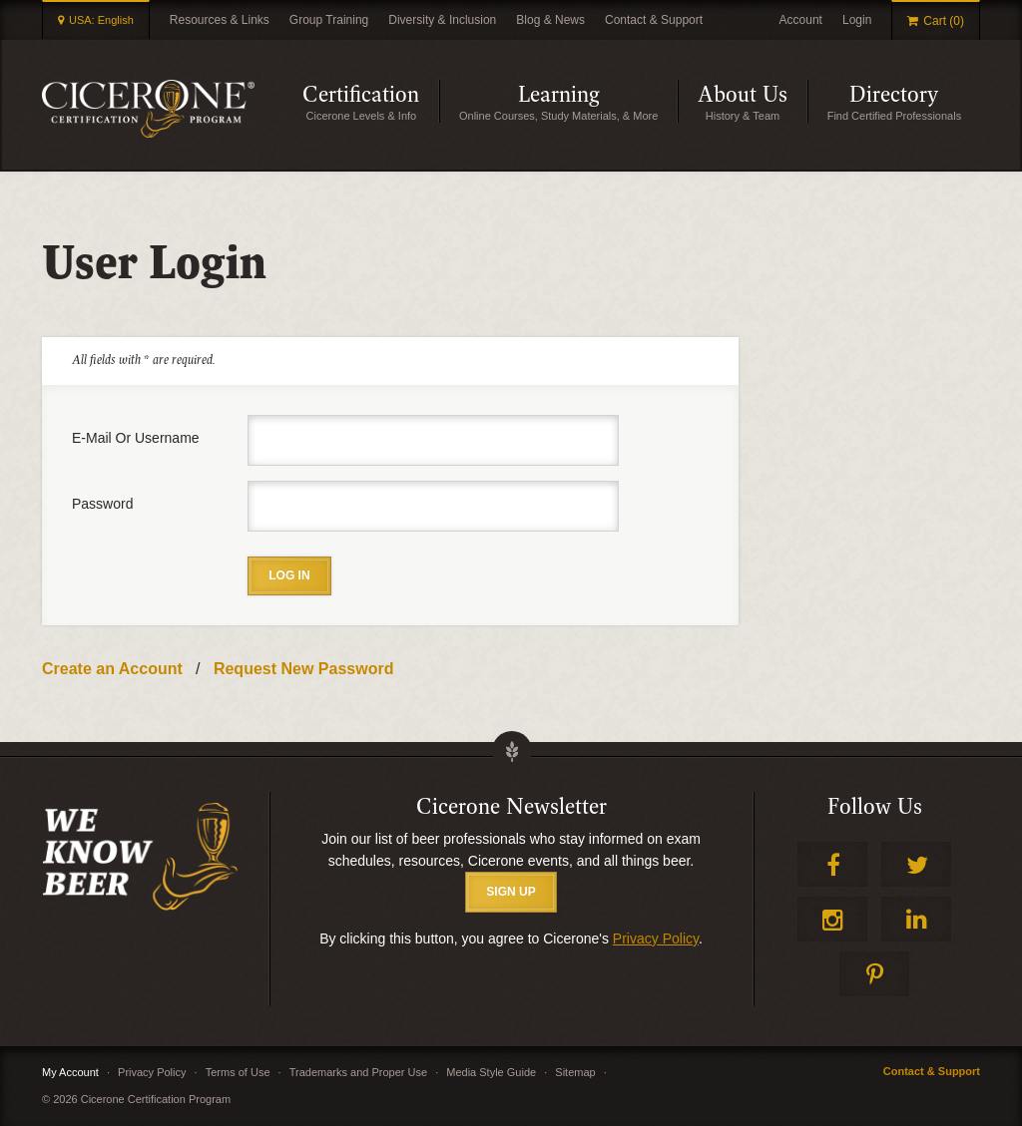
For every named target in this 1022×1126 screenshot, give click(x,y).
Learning (559, 95)
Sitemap (575, 1072)
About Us (742, 95)
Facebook (832, 864)
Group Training (328, 20)
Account (800, 20)
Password (102, 504)
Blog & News (550, 20)
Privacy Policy (656, 938)
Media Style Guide (491, 1072)
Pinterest (874, 973)
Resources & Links (219, 20)
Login (856, 20)
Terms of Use (238, 1072)
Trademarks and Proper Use (358, 1072)
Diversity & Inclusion (442, 20)
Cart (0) (943, 21)
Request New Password (304, 668)
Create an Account (112, 668)
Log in (288, 575)
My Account (70, 1072)
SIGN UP (510, 892)
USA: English (101, 20)
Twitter (916, 864)
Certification (360, 95)
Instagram (832, 919)
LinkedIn (916, 919)
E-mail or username (136, 438)
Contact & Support (654, 20)
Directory (893, 95)
